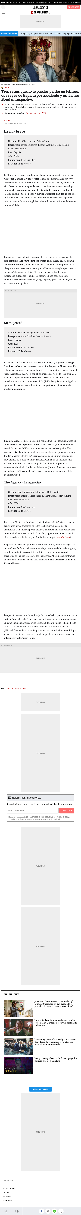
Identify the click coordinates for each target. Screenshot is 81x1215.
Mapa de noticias (28, 2)
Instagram (7, 1200)
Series (7, 88)
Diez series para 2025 (36, 113)
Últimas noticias (15, 2)
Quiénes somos (9, 1188)
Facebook (7, 1196)
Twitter (6, 1192)
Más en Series (11, 994)
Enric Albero (8, 121)
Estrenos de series (19, 688)
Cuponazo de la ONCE (43, 2)
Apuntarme (66, 810)
